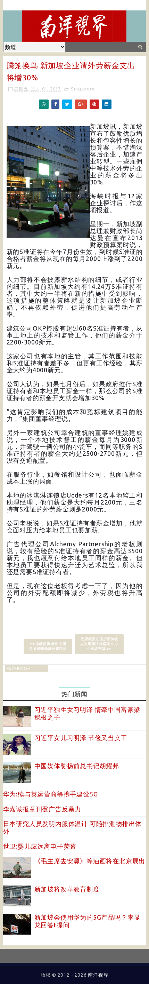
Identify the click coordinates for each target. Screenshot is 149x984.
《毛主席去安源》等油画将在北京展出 (90, 860)
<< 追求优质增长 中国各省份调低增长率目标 (48, 646)
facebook (18, 668)
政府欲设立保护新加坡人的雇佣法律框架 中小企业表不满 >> (99, 644)
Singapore (82, 88)
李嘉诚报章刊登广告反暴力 (42, 809)
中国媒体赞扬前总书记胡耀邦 (76, 765)
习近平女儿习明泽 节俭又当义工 (80, 737)
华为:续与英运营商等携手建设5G (50, 794)
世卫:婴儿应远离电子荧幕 (40, 846)
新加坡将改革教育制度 (67, 889)
